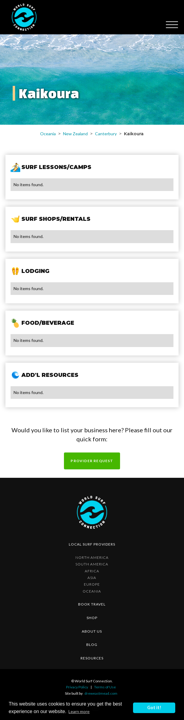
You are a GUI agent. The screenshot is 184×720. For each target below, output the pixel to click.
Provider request (92, 461)
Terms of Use (105, 687)
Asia (91, 578)
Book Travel (92, 604)
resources (92, 658)
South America (91, 564)
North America (92, 558)
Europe (92, 584)
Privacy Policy (77, 687)
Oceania (48, 133)
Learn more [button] (79, 711)
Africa (92, 571)
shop (92, 617)
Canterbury (106, 133)
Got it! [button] (154, 707)
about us (92, 631)
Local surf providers (92, 544)
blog (91, 644)
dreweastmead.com (100, 693)
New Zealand (75, 133)
